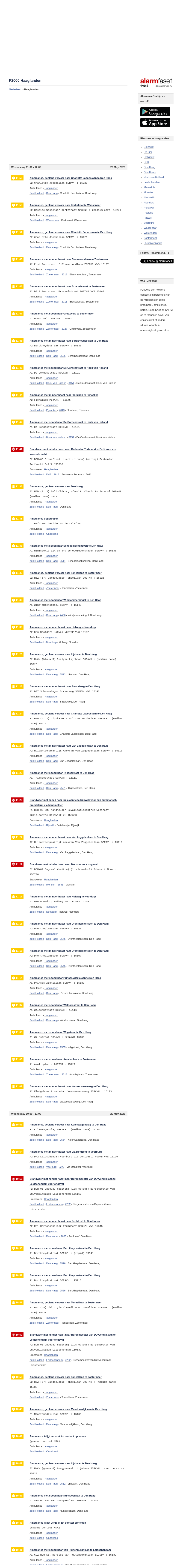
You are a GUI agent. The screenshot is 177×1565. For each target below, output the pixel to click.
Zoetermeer (150, 238)
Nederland (15, 89)
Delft (146, 162)
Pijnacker (149, 207)
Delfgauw (149, 157)
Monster (148, 192)
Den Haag (149, 167)
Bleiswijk (148, 147)
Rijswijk (148, 217)
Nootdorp (149, 202)
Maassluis (149, 187)
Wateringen (150, 232)
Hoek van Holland (154, 177)
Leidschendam (152, 182)
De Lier (148, 152)
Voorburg (149, 222)
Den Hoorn (150, 172)
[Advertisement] (68, 127)
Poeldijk (148, 212)
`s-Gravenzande (153, 243)
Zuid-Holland (37, 193)
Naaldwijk (149, 197)
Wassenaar (150, 227)
